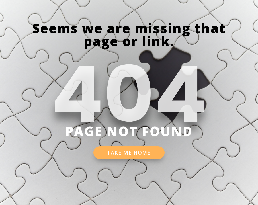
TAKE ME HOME (129, 152)
